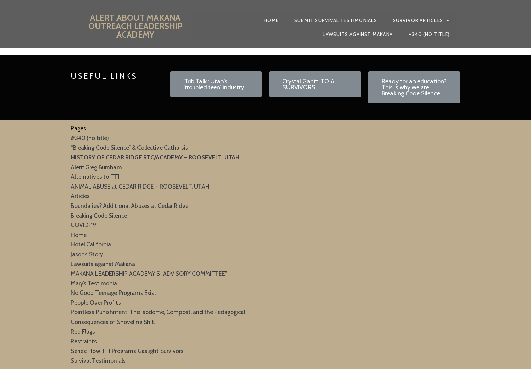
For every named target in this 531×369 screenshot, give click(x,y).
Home (79, 234)
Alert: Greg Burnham (96, 167)
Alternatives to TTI (95, 176)
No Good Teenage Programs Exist (113, 292)
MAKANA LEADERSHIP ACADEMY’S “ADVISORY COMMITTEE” (149, 273)
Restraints (84, 341)
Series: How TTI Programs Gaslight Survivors (127, 350)
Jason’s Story (87, 254)
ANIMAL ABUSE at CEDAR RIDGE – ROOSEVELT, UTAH (140, 186)
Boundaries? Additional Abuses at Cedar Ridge (129, 205)
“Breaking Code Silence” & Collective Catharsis (129, 147)
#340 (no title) (90, 138)
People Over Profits (96, 302)
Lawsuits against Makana (103, 263)
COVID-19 (83, 225)
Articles (80, 195)
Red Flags (83, 331)
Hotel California (91, 244)
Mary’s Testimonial (95, 283)
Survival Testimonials (98, 360)
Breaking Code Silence (99, 215)
